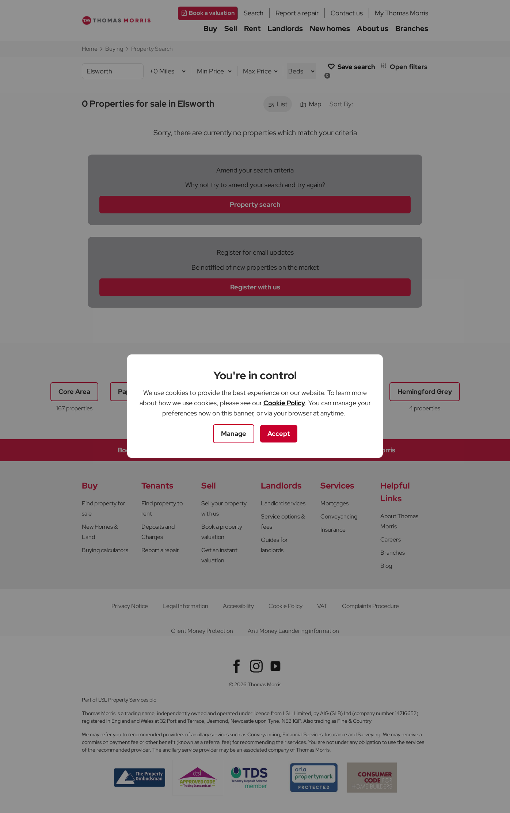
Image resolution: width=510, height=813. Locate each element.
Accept (278, 433)
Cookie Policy (284, 403)
